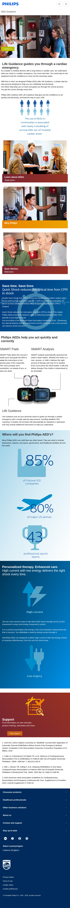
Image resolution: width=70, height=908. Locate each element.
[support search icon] (59, 4)
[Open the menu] (66, 4)
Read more (9, 180)
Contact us (8, 49)
